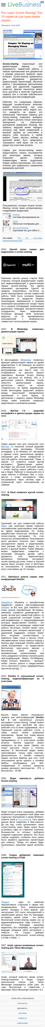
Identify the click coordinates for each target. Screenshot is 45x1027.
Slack (4, 526)
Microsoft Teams (20, 228)
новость (22, 1018)
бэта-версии (24, 819)
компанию (22, 1023)
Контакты (22, 1003)
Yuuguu (5, 902)
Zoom (15, 221)
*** (21, 668)
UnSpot (16, 214)
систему (22, 1013)
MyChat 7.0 (7, 446)
